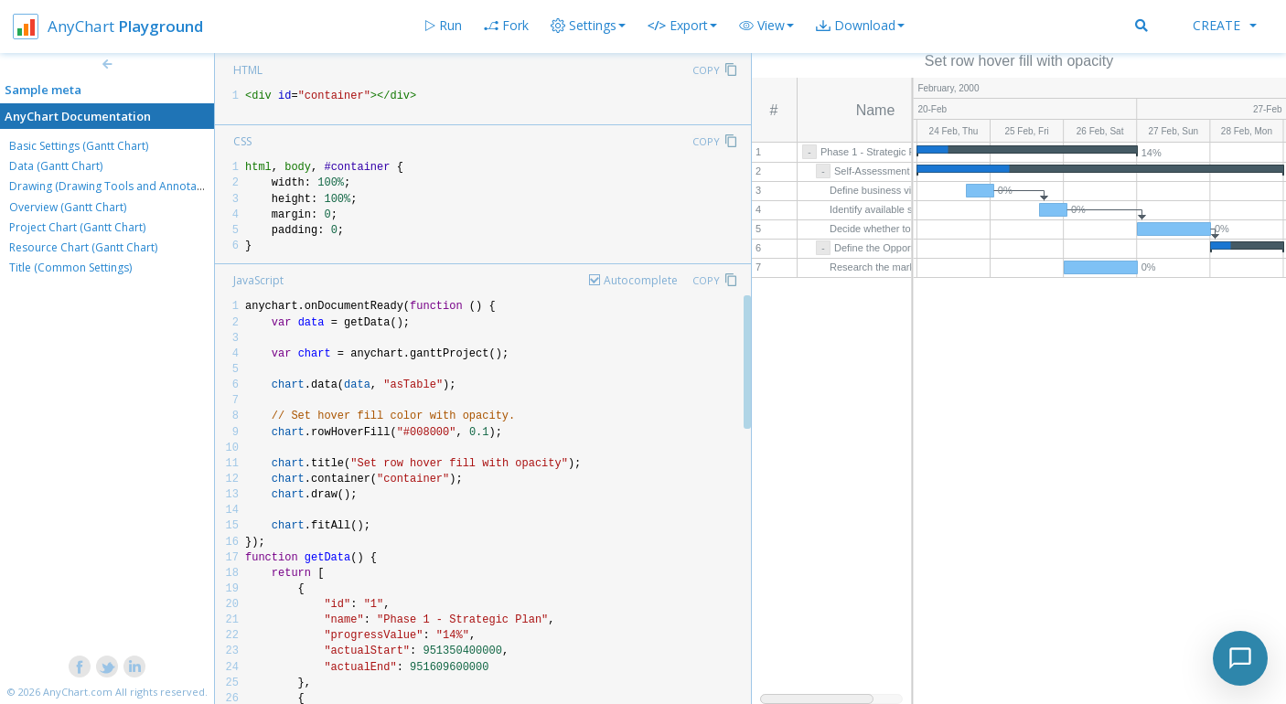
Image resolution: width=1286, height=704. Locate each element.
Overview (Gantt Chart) (67, 207)
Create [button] (1225, 25)
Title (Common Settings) (70, 267)
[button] (766, 25)
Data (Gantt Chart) (55, 166)
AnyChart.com (78, 692)
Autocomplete (641, 280)
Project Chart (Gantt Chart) (77, 227)
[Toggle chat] (1240, 658)
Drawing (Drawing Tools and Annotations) (117, 186)
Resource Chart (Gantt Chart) (83, 247)
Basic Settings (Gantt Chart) (78, 146)
